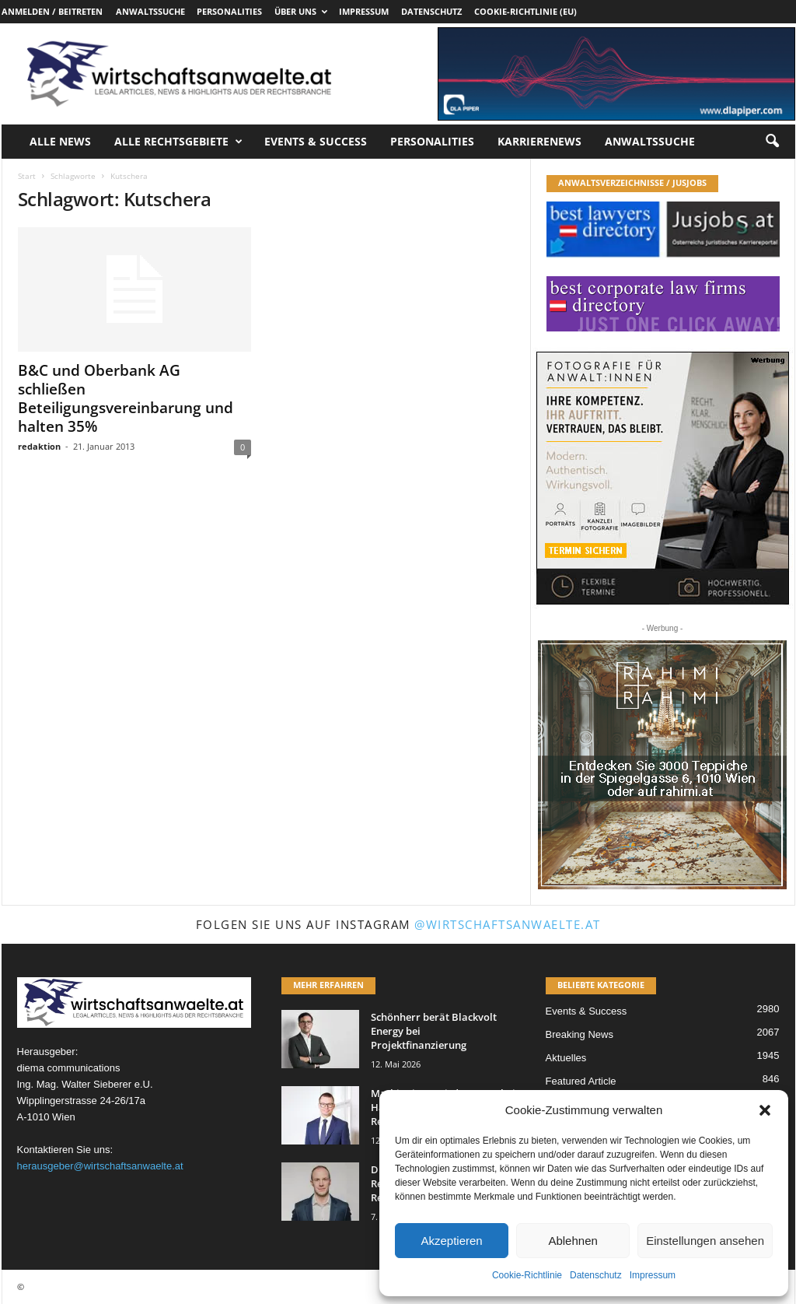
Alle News (60, 141)
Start (27, 175)
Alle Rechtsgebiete (178, 141)
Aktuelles (566, 1058)
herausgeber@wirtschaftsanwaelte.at (100, 1166)
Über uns (300, 11)
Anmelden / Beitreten (52, 11)
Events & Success (315, 141)
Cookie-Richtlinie (527, 1275)
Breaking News (579, 1034)
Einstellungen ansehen (705, 1240)
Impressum (653, 1275)
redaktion (39, 446)
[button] (765, 1110)
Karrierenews (539, 141)
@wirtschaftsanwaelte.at (507, 924)
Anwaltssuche (150, 11)
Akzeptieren (451, 1240)
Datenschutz (596, 1275)
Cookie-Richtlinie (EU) (525, 11)
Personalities (229, 11)
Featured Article (581, 1081)
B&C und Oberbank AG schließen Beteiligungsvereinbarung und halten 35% (125, 398)
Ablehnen (572, 1240)
